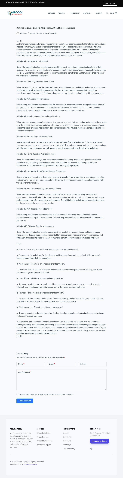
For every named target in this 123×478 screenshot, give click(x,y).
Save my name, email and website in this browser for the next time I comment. (47, 394)
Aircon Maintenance (44, 441)
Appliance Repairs (44, 445)
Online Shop (75, 13)
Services (51, 13)
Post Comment (25, 401)
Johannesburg (69, 448)
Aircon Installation (43, 433)
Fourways (67, 445)
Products (63, 13)
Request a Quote (99, 441)
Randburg (67, 441)
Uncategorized (50, 33)
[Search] (107, 13)
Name (21, 364)
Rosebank (67, 437)
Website (83, 364)
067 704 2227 (110, 3)
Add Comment (24, 372)
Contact (99, 13)
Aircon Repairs (42, 437)
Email (52, 364)
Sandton (66, 433)
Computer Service (30, 464)
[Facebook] (91, 448)
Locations (88, 13)
